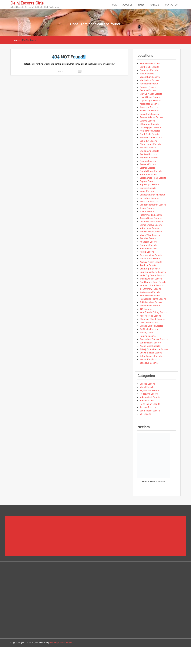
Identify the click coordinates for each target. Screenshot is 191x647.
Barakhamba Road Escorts (153, 178)
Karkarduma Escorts (150, 292)
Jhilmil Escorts (147, 211)
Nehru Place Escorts (150, 63)
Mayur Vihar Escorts (150, 235)
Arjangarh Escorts (148, 241)
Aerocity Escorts (148, 90)
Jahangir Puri (146, 332)
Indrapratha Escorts (149, 228)
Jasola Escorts (147, 208)
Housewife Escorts (149, 393)
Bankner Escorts (148, 188)
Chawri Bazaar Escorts (151, 352)
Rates (141, 5)
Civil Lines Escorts (149, 322)
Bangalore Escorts (149, 70)
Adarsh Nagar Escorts (150, 218)
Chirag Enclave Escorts (151, 225)
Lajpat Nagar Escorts (150, 100)
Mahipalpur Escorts (149, 80)
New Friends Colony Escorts (154, 312)
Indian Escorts (147, 400)
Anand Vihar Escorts (150, 346)
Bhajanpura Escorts (149, 151)
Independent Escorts (150, 397)
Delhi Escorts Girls (27, 3)
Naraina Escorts (147, 336)
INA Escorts (145, 309)
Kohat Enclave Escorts (151, 356)
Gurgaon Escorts (148, 87)
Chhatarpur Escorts (149, 124)
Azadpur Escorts (148, 265)
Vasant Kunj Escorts (150, 77)
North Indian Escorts (150, 404)
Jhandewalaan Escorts (151, 278)
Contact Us (171, 5)
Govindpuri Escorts (149, 198)
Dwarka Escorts (147, 120)
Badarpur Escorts (148, 245)
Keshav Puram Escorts (151, 262)
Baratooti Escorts (148, 174)
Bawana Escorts (148, 161)
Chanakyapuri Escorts (150, 127)
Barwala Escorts (148, 164)
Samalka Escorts (148, 238)
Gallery (154, 5)
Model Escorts (147, 387)
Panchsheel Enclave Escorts (154, 339)
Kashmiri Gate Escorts (151, 137)
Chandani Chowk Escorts (152, 319)
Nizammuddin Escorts (151, 215)
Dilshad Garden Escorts (151, 325)
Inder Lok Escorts (148, 248)
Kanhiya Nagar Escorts (151, 231)
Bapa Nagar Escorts (150, 184)
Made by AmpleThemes (60, 643)
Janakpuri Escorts (149, 107)
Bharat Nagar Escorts (150, 144)
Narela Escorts (147, 251)
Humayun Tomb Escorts (152, 285)
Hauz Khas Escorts (149, 110)
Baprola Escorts (147, 181)
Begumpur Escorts (149, 157)
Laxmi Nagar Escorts (150, 97)
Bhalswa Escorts (148, 147)
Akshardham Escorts (150, 305)
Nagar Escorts (147, 191)
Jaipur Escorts (147, 73)
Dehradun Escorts (148, 141)
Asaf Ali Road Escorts (150, 315)
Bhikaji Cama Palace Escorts (154, 349)
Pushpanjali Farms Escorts (153, 299)
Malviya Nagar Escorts (151, 94)
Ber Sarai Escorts (148, 154)
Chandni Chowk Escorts (151, 221)
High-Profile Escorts (150, 390)
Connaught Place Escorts (152, 194)
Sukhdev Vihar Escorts (151, 302)
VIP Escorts (145, 414)
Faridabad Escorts (149, 83)
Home (114, 5)
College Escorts (147, 383)
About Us (127, 5)
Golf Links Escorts (149, 329)
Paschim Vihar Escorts (151, 255)
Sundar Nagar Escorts (150, 342)
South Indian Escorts (150, 410)
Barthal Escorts (147, 167)
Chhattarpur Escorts (150, 268)
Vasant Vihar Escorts (150, 258)
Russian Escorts (148, 407)
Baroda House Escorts (151, 171)
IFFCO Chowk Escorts (150, 289)
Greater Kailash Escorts (151, 117)
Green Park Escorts (149, 114)
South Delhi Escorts (149, 67)
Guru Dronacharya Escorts (153, 272)
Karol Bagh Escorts (149, 104)
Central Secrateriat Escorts (153, 204)
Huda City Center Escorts (152, 275)
